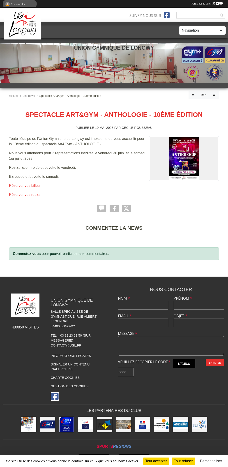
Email (125, 315)
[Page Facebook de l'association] (167, 15)
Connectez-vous (27, 254)
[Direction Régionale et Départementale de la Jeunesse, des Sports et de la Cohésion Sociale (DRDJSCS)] (142, 424)
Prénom (183, 298)
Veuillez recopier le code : (145, 361)
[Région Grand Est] (180, 424)
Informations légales (71, 356)
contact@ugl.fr (66, 345)
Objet (180, 315)
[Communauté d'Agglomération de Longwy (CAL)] (161, 424)
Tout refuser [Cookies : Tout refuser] (183, 461)
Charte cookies (65, 377)
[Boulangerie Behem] (123, 424)
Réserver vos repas (24, 195)
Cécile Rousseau (137, 127)
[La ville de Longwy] (199, 424)
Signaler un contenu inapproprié (70, 367)
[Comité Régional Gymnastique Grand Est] (66, 424)
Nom (124, 298)
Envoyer (215, 363)
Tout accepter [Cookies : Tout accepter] (156, 461)
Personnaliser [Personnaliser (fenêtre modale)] (211, 461)
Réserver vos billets (25, 185)
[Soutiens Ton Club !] (28, 424)
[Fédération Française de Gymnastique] (47, 424)
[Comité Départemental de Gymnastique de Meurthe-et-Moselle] (85, 424)
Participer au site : (207, 3)
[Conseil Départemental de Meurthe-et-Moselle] (104, 424)
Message (127, 333)
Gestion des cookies (70, 386)
